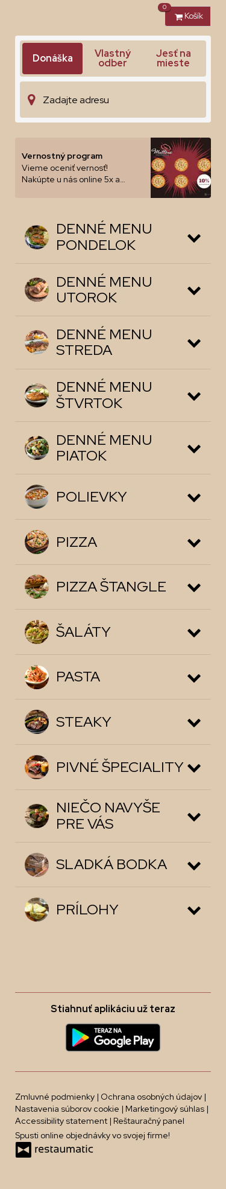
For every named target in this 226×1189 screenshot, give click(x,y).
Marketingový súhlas (165, 1108)
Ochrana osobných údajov (152, 1096)
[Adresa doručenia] (113, 99)
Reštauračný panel (148, 1120)
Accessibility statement (62, 1120)
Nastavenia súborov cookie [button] (68, 1108)
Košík (184, 13)
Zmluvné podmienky (55, 1096)
